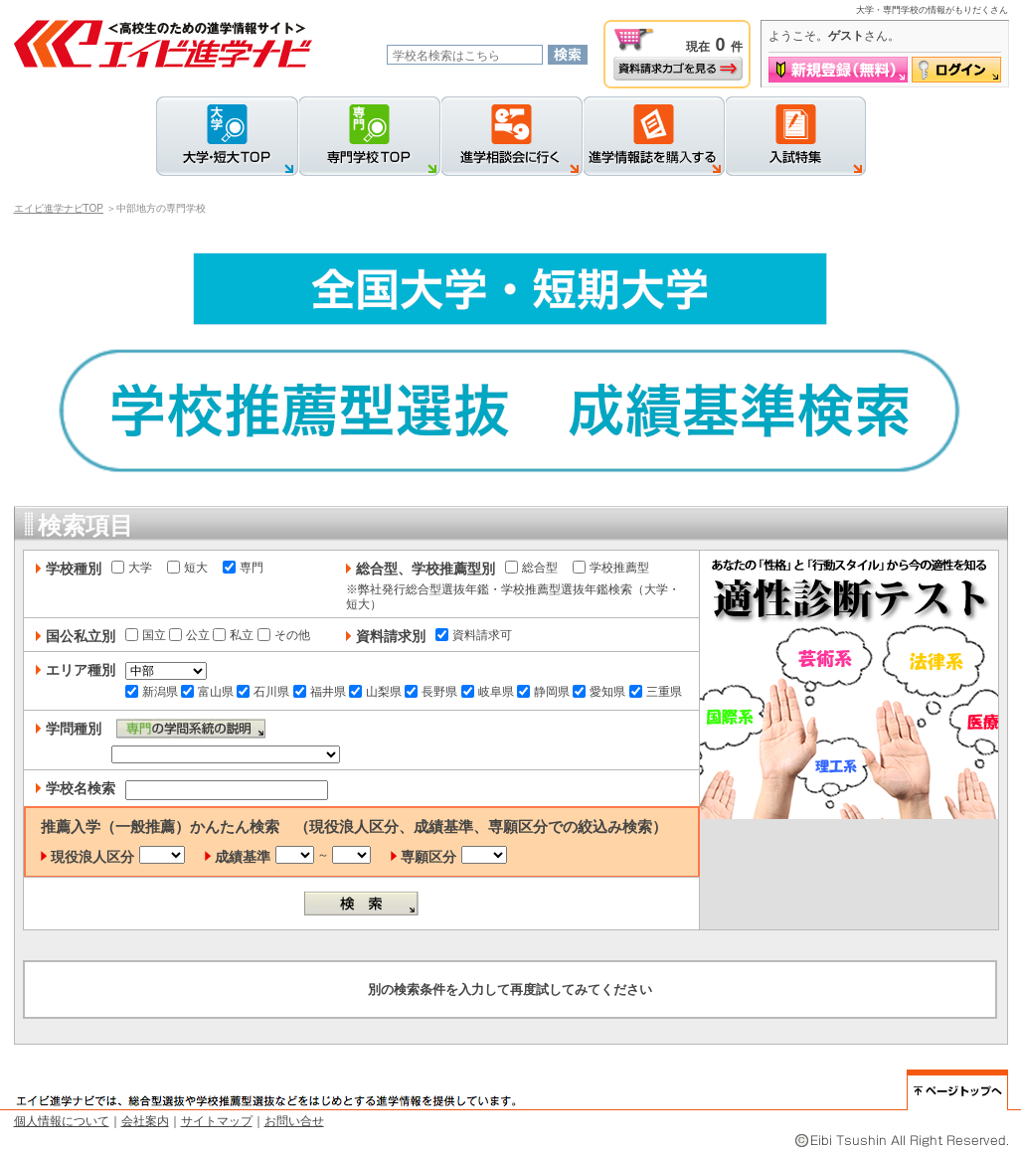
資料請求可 (473, 635)
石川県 (263, 692)
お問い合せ (294, 1121)
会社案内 (145, 1121)
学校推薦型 (611, 568)
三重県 (655, 692)
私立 (233, 635)
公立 (189, 635)
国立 (145, 635)
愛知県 (599, 692)
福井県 (319, 692)
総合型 (531, 568)
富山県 (207, 692)
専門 (243, 568)
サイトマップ (217, 1121)
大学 (131, 568)
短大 (187, 568)
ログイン (956, 69)
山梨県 (375, 692)
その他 (283, 635)
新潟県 (151, 692)
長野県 (431, 692)
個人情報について (61, 1121)
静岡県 (543, 692)
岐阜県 (487, 692)
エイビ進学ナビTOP (58, 208)
